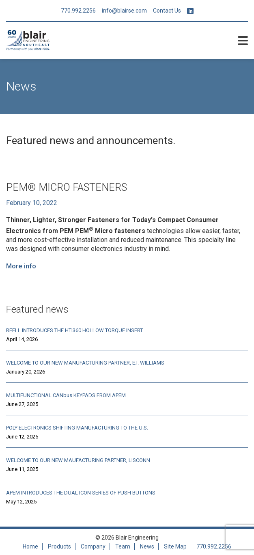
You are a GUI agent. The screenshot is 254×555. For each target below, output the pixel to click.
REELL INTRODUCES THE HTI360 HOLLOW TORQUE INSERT (74, 330)
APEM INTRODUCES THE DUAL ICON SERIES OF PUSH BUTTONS (80, 493)
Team (122, 546)
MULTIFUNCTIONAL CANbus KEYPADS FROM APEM (66, 395)
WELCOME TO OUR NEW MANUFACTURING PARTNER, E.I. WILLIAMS (85, 363)
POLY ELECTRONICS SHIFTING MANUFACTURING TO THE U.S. (77, 428)
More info (21, 266)
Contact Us (167, 10)
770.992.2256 (78, 10)
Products (59, 546)
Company (93, 546)
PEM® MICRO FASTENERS (66, 187)
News (147, 546)
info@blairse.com (124, 10)
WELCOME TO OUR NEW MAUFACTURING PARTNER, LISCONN (78, 460)
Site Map (175, 546)
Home (30, 546)
